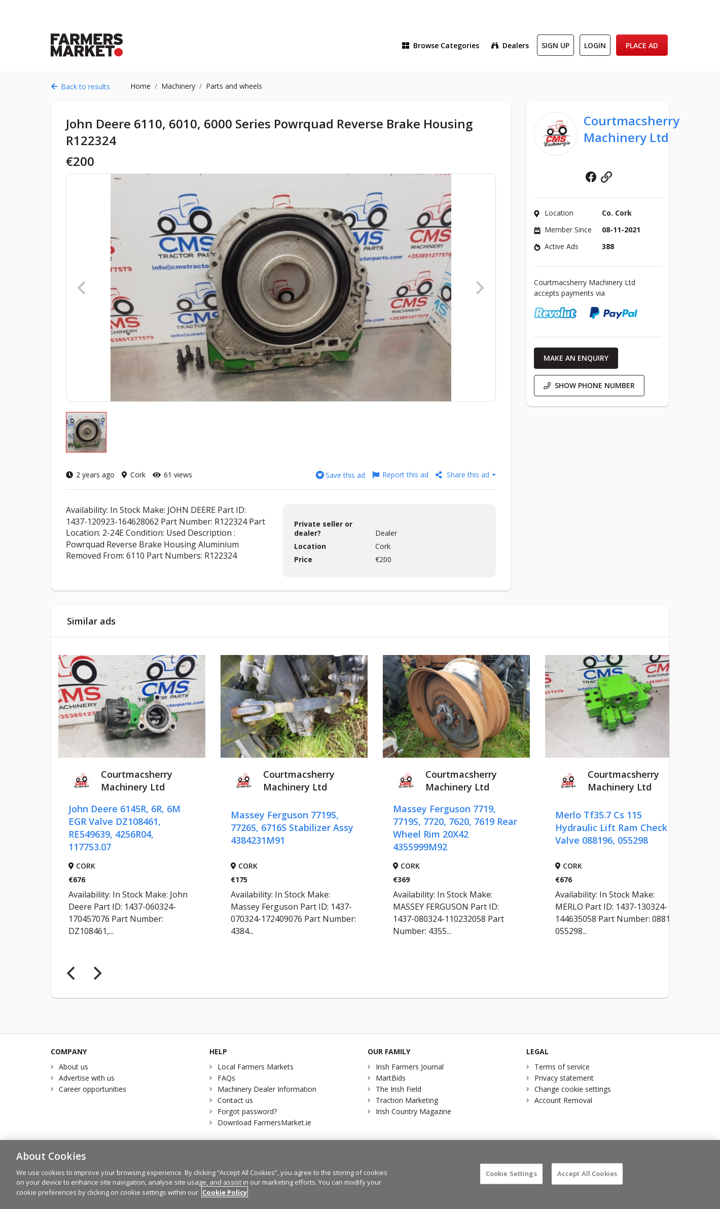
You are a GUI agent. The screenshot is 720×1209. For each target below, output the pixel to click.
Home (140, 86)
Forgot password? (247, 1111)
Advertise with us (87, 1078)
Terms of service (562, 1067)
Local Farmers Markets (256, 1067)
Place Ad (642, 45)
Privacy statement (564, 1078)
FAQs (226, 1078)
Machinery (178, 86)
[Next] (96, 973)
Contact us (235, 1100)
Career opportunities (92, 1089)
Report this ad (400, 474)
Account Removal (563, 1100)
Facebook (591, 177)
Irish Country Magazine (413, 1111)
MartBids (391, 1078)
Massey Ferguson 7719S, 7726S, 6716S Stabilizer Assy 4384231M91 (292, 827)
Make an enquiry (576, 358)
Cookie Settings (511, 1178)
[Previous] (72, 973)
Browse (440, 45)
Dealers (510, 45)
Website (606, 177)
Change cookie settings (572, 1089)
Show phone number (589, 385)
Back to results (80, 86)
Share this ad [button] (463, 474)
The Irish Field (398, 1089)
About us (73, 1067)
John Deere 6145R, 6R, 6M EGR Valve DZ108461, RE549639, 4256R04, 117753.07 (124, 828)
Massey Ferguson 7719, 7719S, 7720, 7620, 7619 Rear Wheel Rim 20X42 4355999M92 (455, 828)
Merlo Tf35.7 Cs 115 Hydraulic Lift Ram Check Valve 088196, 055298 (611, 827)
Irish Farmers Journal (410, 1067)
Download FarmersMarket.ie (264, 1122)
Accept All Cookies (587, 1178)
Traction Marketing (407, 1100)
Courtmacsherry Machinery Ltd (631, 129)
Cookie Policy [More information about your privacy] (224, 1197)
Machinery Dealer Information (267, 1089)
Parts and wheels (234, 86)
